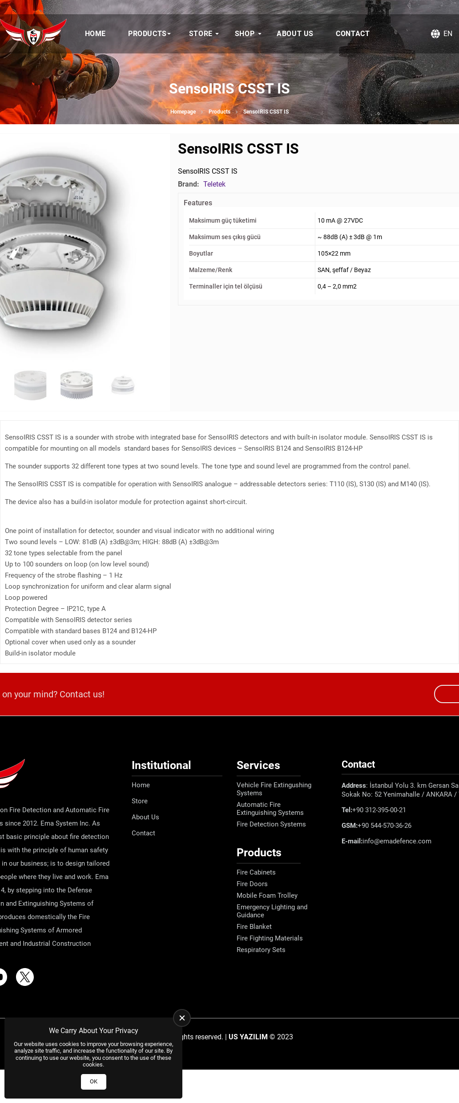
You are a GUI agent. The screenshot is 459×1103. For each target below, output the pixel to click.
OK (93, 1081)
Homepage (183, 112)
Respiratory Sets (261, 950)
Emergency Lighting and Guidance (272, 911)
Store (201, 33)
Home (95, 33)
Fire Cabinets (256, 872)
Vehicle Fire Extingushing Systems (274, 789)
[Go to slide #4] (122, 385)
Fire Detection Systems (271, 824)
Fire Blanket (254, 927)
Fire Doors (252, 884)
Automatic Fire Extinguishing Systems (270, 809)
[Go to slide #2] (30, 385)
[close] (182, 1018)
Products (147, 33)
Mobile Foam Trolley (267, 895)
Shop (244, 33)
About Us (295, 33)
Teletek (214, 184)
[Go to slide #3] (76, 385)
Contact (353, 33)
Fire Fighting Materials (270, 938)
